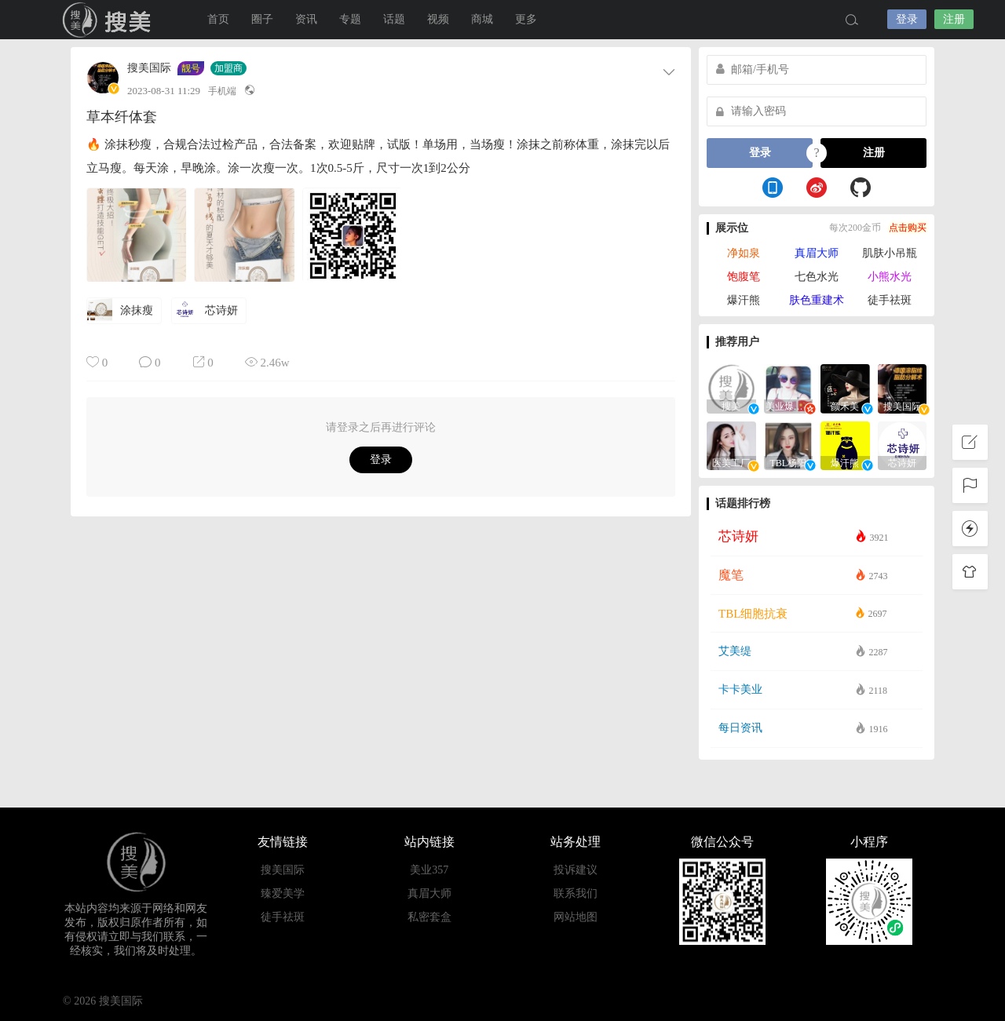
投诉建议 (576, 870)
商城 (482, 19)
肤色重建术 (816, 300)
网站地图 (576, 917)
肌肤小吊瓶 (889, 253)
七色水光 (817, 277)
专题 (350, 19)
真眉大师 (817, 253)
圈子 (262, 19)
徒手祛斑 (890, 300)
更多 (526, 19)
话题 (394, 19)
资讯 (306, 19)
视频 (438, 19)
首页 (218, 19)
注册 (954, 19)
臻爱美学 (283, 893)
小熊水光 (890, 277)
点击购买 (907, 227)
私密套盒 (429, 917)
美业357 (429, 870)
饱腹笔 (743, 277)
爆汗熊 (743, 300)
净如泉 (743, 253)
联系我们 (576, 893)
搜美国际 (109, 19)
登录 (907, 19)
